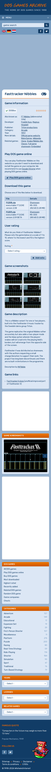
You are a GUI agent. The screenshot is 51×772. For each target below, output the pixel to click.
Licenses (8, 692)
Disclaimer (27, 761)
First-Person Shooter (25, 631)
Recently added (11, 587)
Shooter (25, 656)
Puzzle (25, 641)
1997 (23, 133)
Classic (24, 144)
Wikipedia (37, 138)
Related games (12, 706)
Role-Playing (25, 652)
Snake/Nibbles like (35, 141)
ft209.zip (11, 212)
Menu (9, 17)
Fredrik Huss (26, 122)
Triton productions (29, 127)
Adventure (25, 613)
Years (7, 677)
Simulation (25, 659)
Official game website (30, 136)
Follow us (8, 745)
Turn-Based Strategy (25, 670)
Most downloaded (11, 579)
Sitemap (6, 761)
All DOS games (10, 569)
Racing (25, 645)
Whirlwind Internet (23, 768)
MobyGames (26, 138)
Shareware (34, 203)
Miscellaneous (25, 634)
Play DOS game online (20, 178)
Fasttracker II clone (15, 381)
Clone (23, 141)
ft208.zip (11, 203)
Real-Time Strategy (25, 648)
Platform (25, 638)
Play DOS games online (14, 572)
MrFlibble (21, 367)
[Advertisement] (25, 60)
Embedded (36, 146)
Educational (25, 620)
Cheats (7, 601)
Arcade (24, 130)
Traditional (25, 666)
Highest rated (10, 583)
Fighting (25, 627)
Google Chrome (28, 169)
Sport (25, 663)
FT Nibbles (25, 117)
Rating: (8, 246)
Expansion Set (25, 624)
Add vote (39, 258)
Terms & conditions (10, 764)
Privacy (16, 761)
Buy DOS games (11, 576)
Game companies (11, 597)
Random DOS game (12, 594)
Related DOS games (12, 590)
